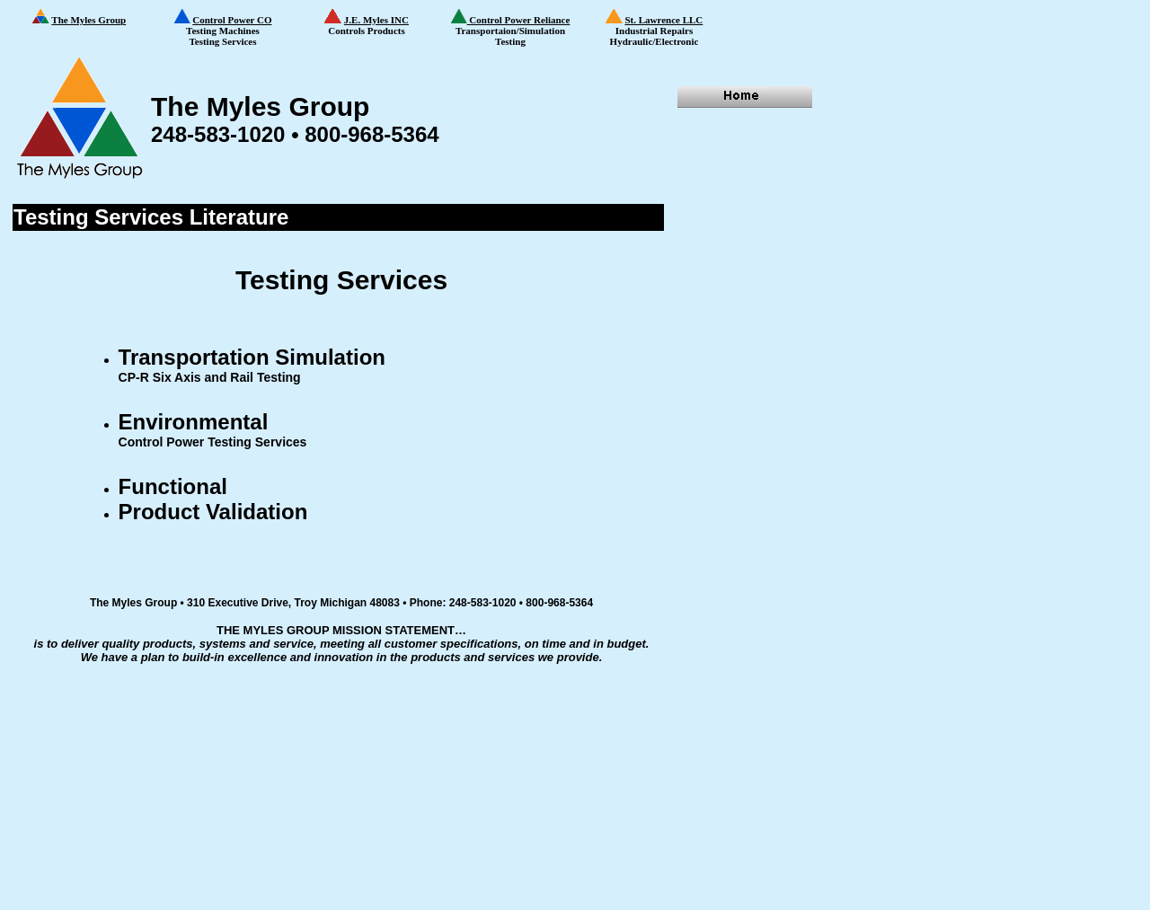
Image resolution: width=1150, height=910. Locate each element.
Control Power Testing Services (213, 442)
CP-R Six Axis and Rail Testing (210, 377)
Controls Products (381, 22)
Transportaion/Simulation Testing (511, 28)
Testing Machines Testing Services (234, 28)
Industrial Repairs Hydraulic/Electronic (666, 29)
